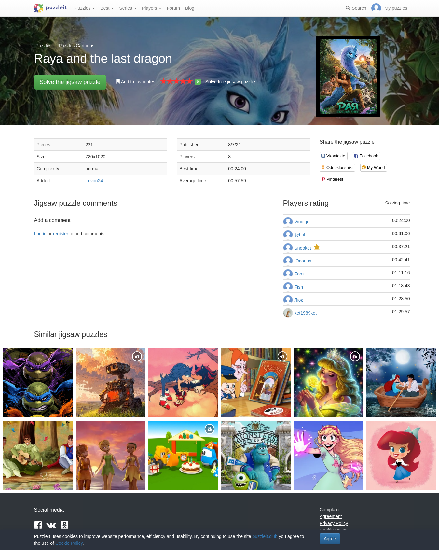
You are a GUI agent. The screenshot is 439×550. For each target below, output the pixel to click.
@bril (300, 234)
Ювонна (303, 260)
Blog (189, 8)
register (60, 233)
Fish (299, 286)
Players (152, 8)
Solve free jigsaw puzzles (230, 81)
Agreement (331, 516)
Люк (299, 300)
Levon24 (94, 180)
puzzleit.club (265, 536)
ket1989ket (306, 313)
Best (107, 8)
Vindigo (302, 221)
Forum (173, 8)
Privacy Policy (334, 523)
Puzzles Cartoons (76, 45)
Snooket (303, 248)
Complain (329, 509)
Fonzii (301, 273)
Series (128, 8)
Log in (40, 233)
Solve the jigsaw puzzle (70, 82)
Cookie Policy (69, 543)
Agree (330, 538)
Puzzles (85, 8)
